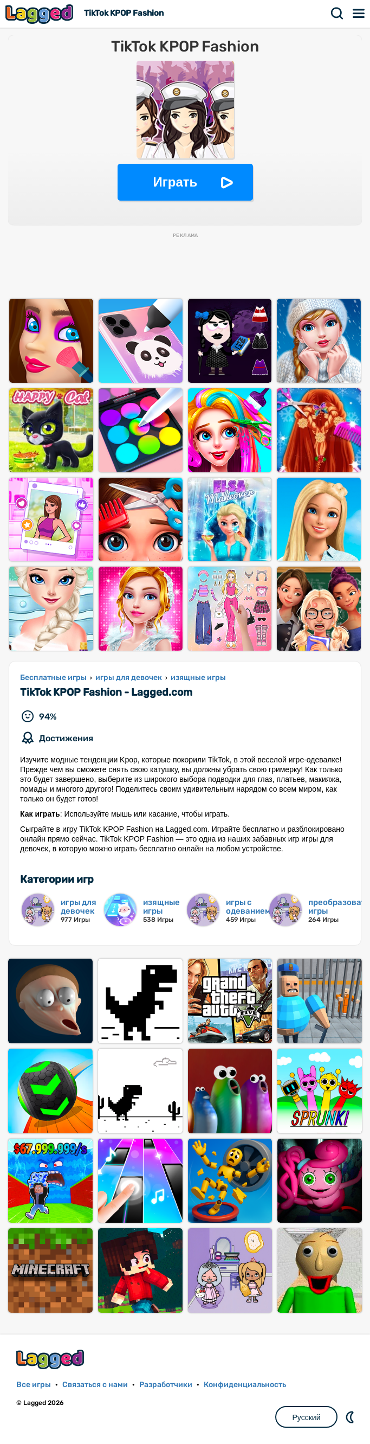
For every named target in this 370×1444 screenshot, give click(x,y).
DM (351, 1417)
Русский (307, 1417)
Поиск (337, 13)
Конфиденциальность (245, 1384)
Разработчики (165, 1384)
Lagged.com (51, 1359)
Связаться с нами (95, 1384)
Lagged (40, 14)
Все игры (33, 1384)
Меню (359, 13)
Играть (175, 182)
